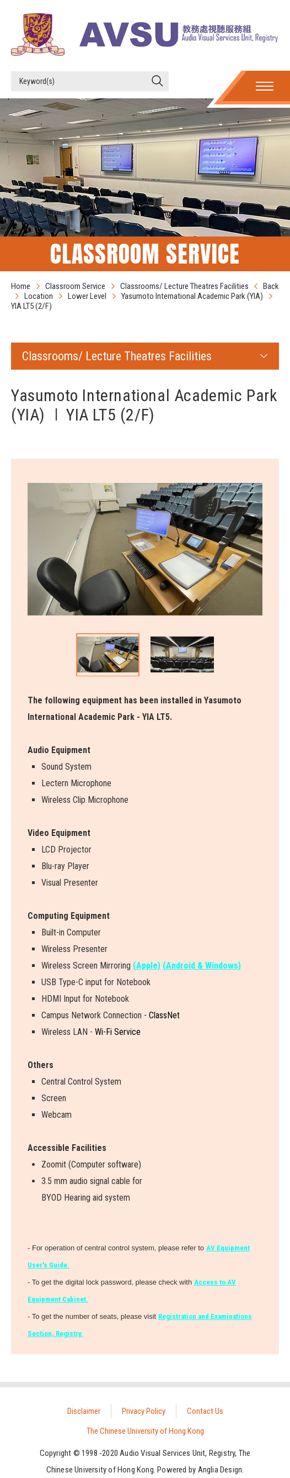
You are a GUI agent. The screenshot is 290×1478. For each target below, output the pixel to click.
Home (20, 286)
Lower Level (87, 296)
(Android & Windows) (202, 965)
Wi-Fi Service (118, 1032)
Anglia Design (220, 1470)
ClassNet (164, 1015)
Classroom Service (75, 286)
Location (38, 296)
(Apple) (146, 965)
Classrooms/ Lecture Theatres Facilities (184, 286)
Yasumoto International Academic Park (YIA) (192, 296)
